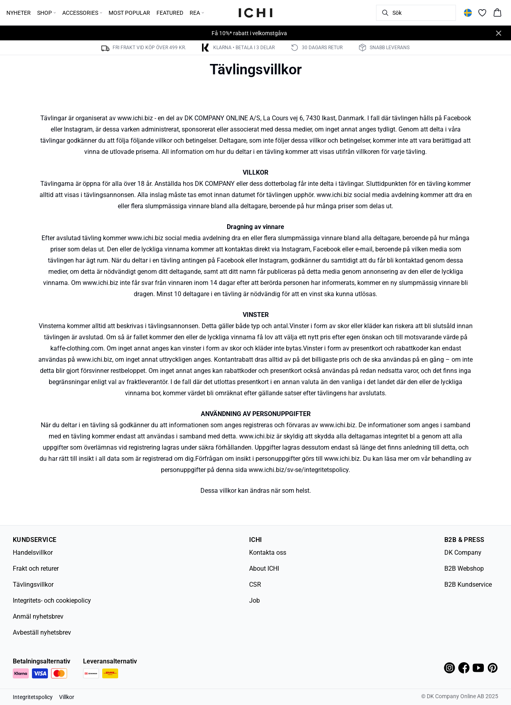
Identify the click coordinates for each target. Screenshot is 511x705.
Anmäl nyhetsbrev (38, 616)
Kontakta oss (267, 552)
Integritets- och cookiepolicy (52, 600)
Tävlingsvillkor (33, 584)
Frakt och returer (36, 568)
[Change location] (467, 12)
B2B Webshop (464, 568)
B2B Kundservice (468, 584)
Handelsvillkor (33, 552)
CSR (255, 584)
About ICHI (264, 568)
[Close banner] (499, 33)
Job (254, 600)
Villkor (66, 697)
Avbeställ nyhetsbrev (42, 632)
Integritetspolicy (33, 697)
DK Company (462, 552)
